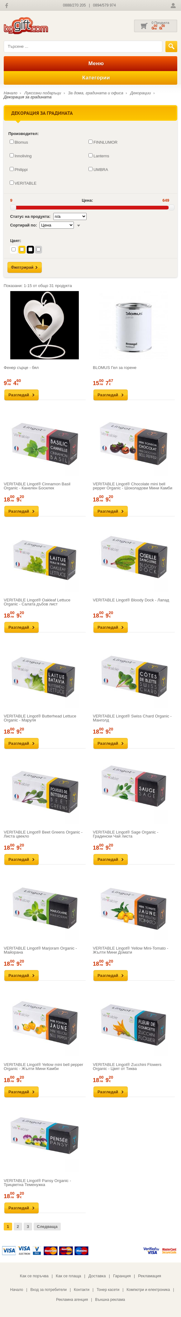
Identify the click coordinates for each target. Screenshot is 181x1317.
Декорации (140, 93)
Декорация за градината (28, 97)
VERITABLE (23, 183)
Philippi (19, 169)
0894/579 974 (104, 5)
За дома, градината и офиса (95, 93)
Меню (90, 63)
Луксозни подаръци (42, 93)
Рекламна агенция (72, 1299)
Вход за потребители (48, 1290)
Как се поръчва (34, 1276)
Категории (90, 78)
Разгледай (18, 395)
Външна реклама (110, 1299)
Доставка (97, 1276)
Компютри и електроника (148, 1290)
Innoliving (21, 155)
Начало (10, 93)
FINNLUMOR (102, 142)
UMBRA (98, 169)
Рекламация (149, 1276)
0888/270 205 (74, 5)
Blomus (19, 142)
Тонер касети (108, 1290)
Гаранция (122, 1276)
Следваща (47, 1226)
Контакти (81, 1290)
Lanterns (98, 155)
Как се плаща (68, 1276)
